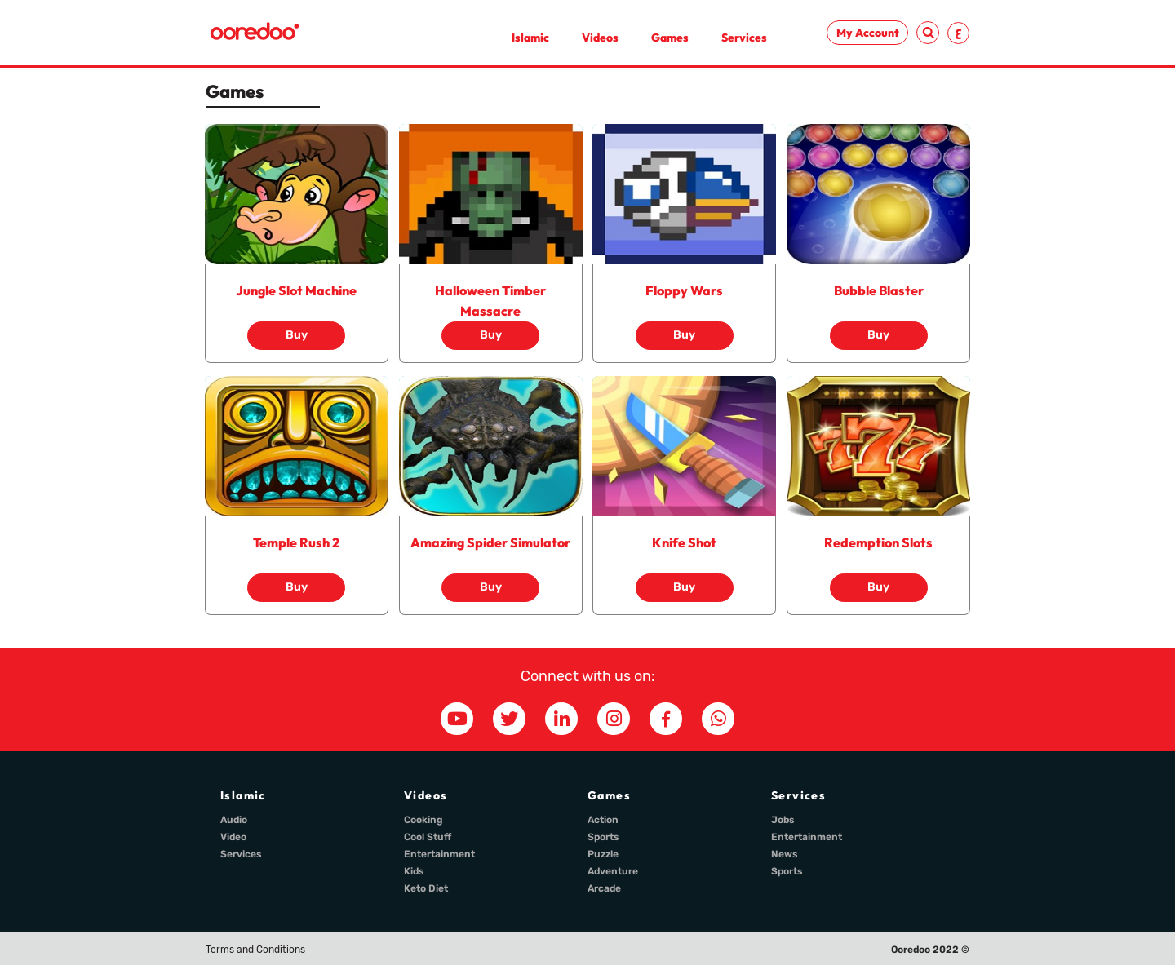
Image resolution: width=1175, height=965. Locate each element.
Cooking (423, 820)
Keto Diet (426, 888)
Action (603, 820)
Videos (600, 37)
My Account (867, 32)
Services (744, 37)
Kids (414, 871)
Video (233, 837)
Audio (233, 820)
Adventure (613, 871)
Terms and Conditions (255, 949)
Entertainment (439, 854)
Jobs (783, 820)
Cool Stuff (427, 837)
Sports (603, 837)
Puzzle (603, 854)
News (784, 854)
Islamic (530, 37)
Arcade (604, 888)
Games (670, 37)
